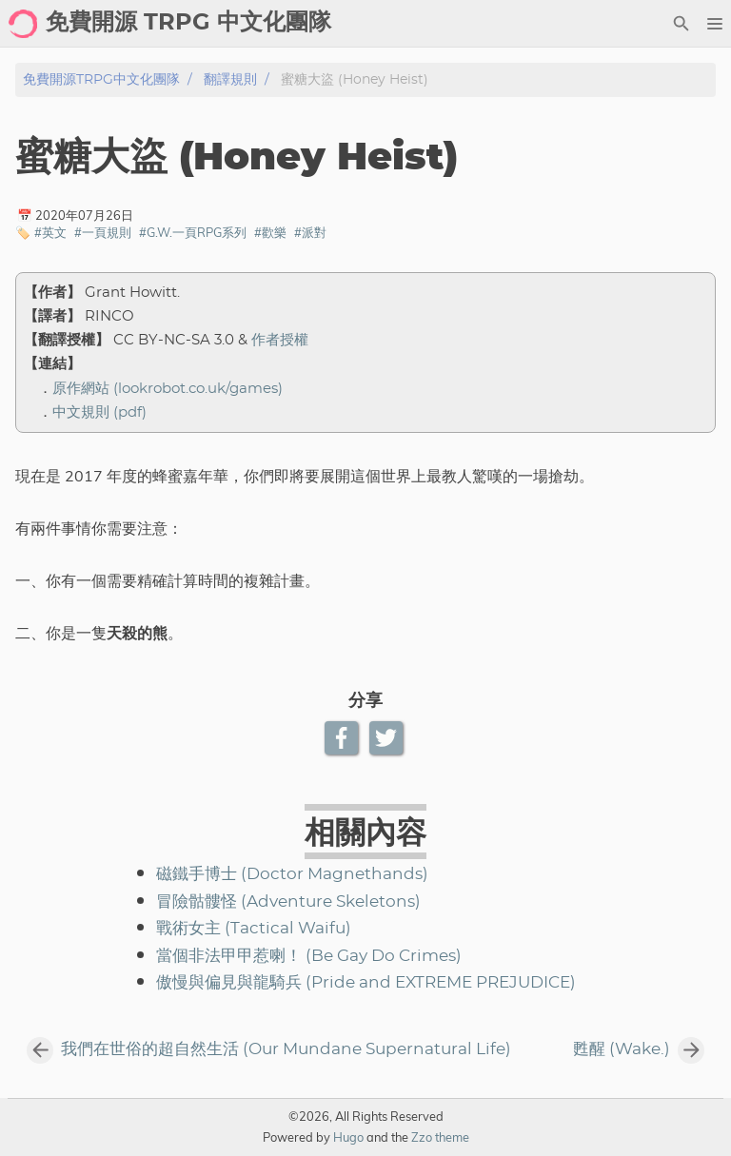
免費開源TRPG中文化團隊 (101, 79)
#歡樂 (270, 232)
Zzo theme (440, 1137)
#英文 (50, 232)
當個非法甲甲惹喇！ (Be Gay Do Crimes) (309, 956)
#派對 (310, 232)
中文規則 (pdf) (99, 412)
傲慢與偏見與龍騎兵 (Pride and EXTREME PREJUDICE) (366, 982)
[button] (714, 24)
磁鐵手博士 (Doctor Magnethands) (292, 874)
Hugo (348, 1137)
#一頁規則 (102, 232)
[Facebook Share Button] (343, 737)
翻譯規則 (230, 79)
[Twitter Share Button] (387, 737)
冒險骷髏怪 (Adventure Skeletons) (288, 902)
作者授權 (279, 340)
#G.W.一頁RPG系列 (193, 232)
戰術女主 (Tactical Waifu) (253, 928)
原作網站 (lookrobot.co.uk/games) (167, 389)
